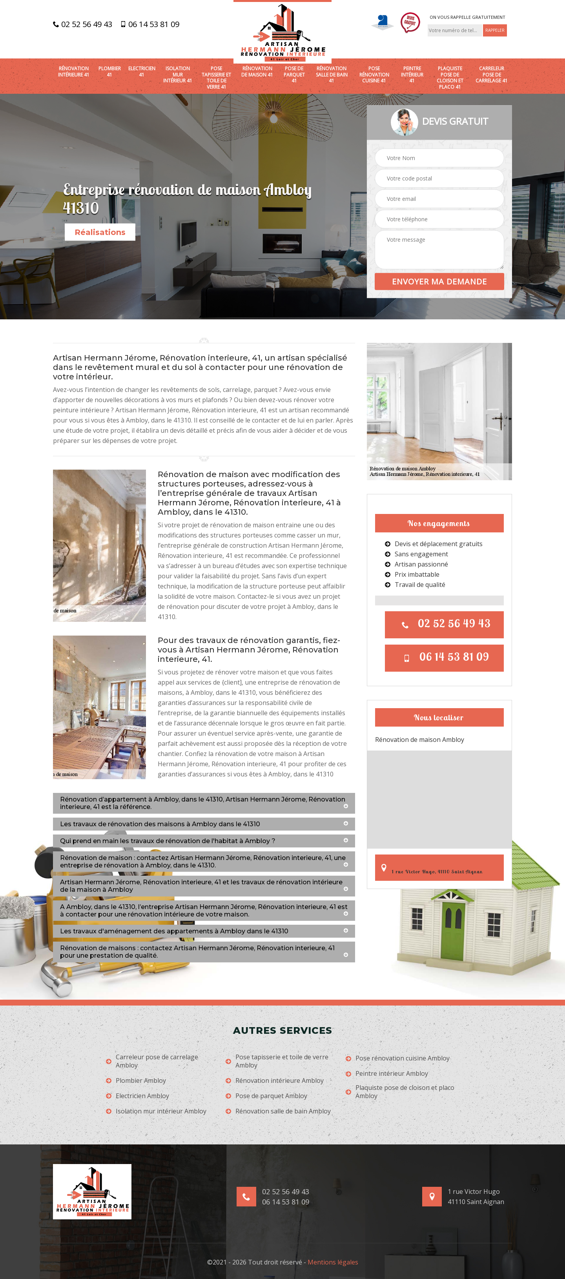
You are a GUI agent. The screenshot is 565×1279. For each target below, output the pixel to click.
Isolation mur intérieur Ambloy (156, 1111)
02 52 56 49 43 (82, 24)
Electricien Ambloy (137, 1096)
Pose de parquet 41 (294, 75)
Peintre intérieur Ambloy (387, 1073)
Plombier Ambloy (136, 1081)
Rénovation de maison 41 (257, 72)
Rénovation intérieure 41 (73, 72)
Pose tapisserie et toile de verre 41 (216, 78)
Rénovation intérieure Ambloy (275, 1081)
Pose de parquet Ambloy (266, 1096)
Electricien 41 (141, 72)
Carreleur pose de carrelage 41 (492, 75)
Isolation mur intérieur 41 (177, 75)
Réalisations (100, 232)
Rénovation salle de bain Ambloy (278, 1111)
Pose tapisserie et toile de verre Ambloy (277, 1061)
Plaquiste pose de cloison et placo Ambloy (400, 1092)
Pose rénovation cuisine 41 (374, 75)
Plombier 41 (109, 72)
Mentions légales (333, 1262)
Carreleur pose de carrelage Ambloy (152, 1061)
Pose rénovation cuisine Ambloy (398, 1058)
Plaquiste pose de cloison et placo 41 (450, 78)
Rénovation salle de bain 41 (332, 75)
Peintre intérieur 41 (412, 75)
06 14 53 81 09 (149, 24)
